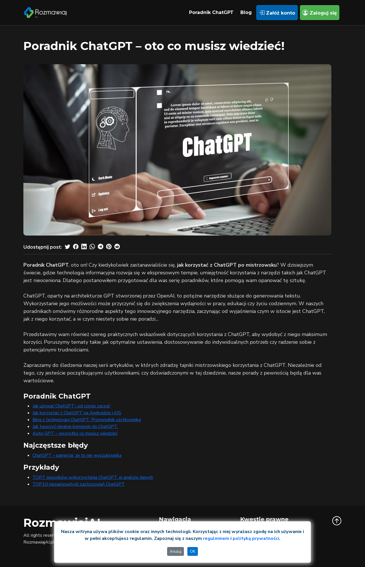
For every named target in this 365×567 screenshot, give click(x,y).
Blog (246, 12)
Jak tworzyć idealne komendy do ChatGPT (76, 426)
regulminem (216, 538)
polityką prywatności (256, 538)
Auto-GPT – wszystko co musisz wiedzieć (75, 433)
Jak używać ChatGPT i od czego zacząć (71, 406)
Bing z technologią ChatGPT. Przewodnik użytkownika (87, 420)
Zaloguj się (320, 12)
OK (192, 551)
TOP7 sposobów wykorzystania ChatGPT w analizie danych (93, 477)
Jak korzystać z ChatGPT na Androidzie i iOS (77, 413)
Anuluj (175, 551)
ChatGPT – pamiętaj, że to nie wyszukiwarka (77, 455)
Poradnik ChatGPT (211, 12)
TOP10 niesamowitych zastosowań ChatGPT (79, 484)
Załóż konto (277, 12)
